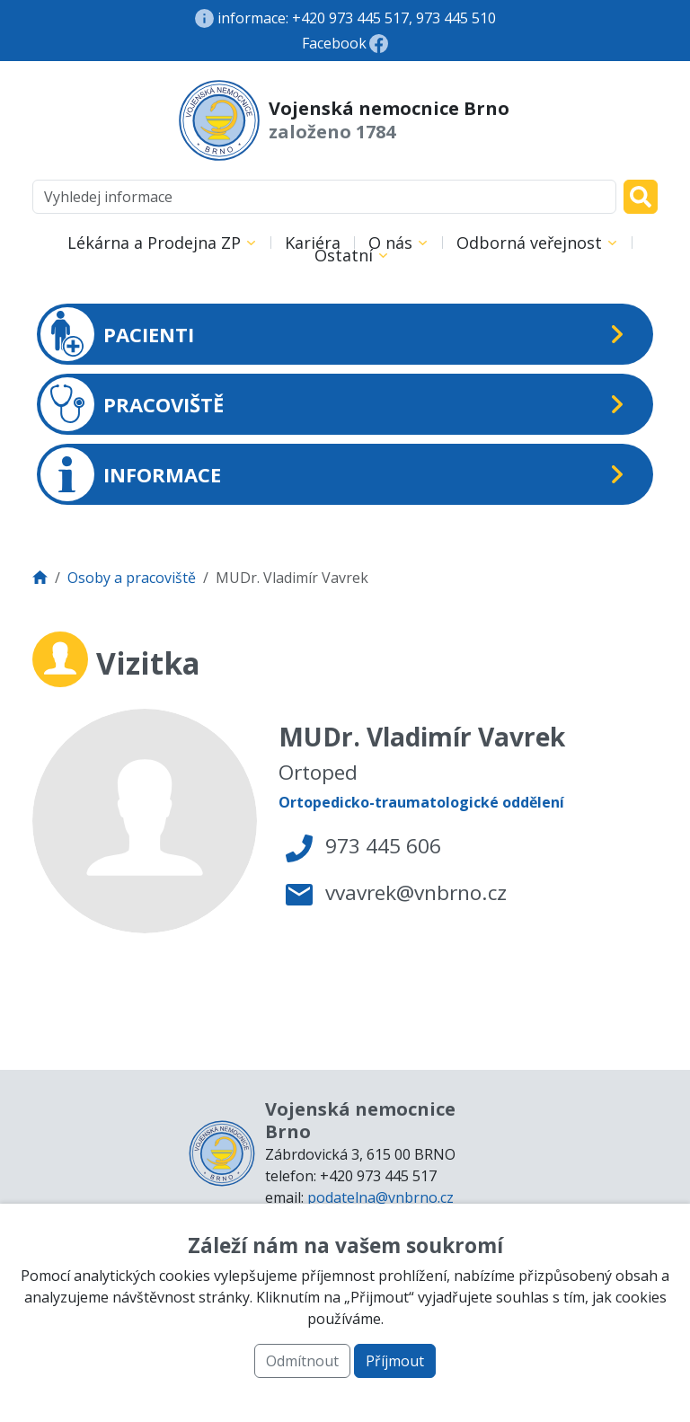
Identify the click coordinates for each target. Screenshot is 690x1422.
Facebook (334, 43)
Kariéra (313, 242)
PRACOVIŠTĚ (132, 404)
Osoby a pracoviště (131, 577)
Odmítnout (302, 1361)
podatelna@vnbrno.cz (380, 1197)
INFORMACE (130, 474)
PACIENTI (117, 334)
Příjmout (395, 1361)
